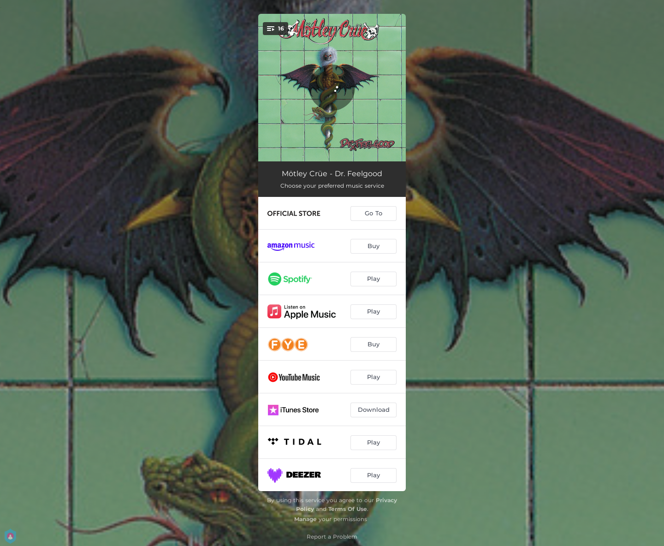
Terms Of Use (347, 508)
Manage (305, 519)
